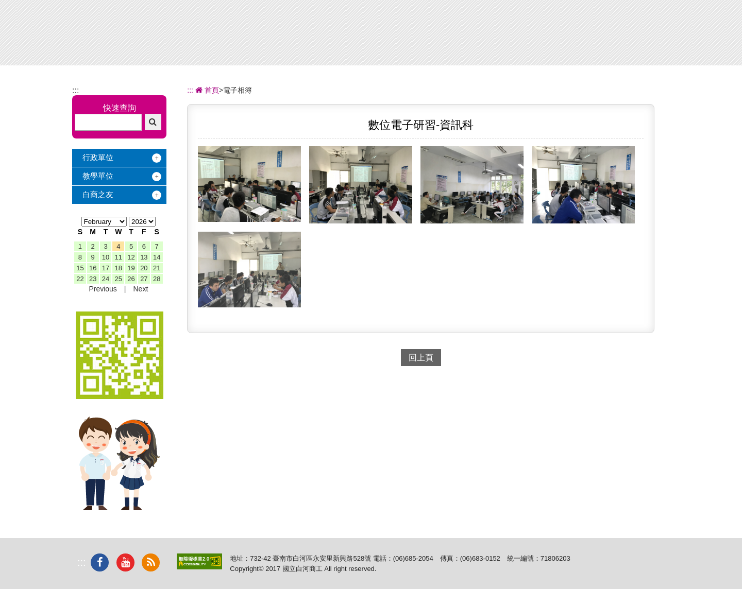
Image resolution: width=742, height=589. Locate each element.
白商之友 (97, 194)
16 (92, 268)
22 (79, 279)
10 (105, 257)
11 (118, 257)
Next (140, 289)
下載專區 (641, 35)
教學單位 (97, 175)
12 (130, 257)
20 (143, 268)
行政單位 (97, 157)
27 (143, 279)
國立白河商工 (145, 27)
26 (130, 279)
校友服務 (526, 35)
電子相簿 (583, 35)
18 (118, 268)
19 (130, 268)
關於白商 (297, 35)
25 (118, 279)
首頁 (206, 90)
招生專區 (412, 35)
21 (156, 268)
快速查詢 (119, 107)
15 (79, 268)
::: (75, 90)
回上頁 (421, 357)
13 (143, 257)
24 (105, 279)
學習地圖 (469, 35)
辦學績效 (355, 35)
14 (156, 257)
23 (92, 279)
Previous (102, 289)
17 (105, 268)
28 (156, 279)
